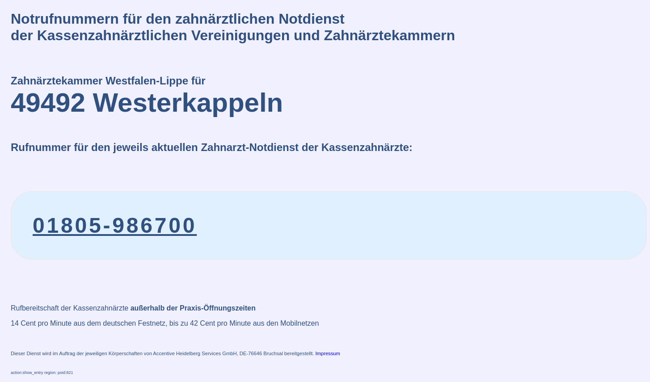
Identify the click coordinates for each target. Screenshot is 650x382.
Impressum (328, 353)
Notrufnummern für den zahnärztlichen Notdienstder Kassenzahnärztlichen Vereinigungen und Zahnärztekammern (233, 27)
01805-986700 (115, 225)
